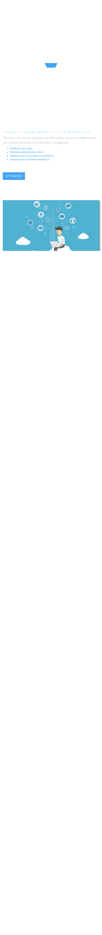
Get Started (14, 176)
